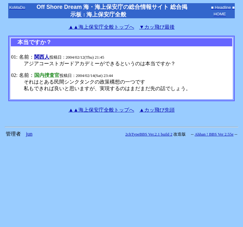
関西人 (41, 57)
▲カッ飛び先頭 (157, 110)
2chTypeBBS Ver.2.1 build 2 (148, 134)
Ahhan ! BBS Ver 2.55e (214, 134)
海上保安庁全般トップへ (101, 27)
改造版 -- (183, 134)
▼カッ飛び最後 (157, 27)
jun (29, 134)
